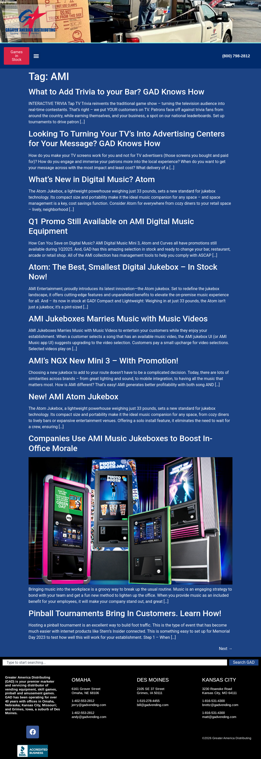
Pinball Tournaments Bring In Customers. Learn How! (125, 613)
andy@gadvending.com (89, 717)
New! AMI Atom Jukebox (73, 396)
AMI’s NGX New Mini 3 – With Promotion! (103, 360)
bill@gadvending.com (152, 705)
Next (225, 648)
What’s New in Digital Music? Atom (92, 179)
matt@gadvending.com (219, 717)
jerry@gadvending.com (89, 705)
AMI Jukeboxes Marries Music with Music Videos (118, 318)
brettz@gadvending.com (220, 705)
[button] (36, 56)
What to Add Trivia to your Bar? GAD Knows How (116, 92)
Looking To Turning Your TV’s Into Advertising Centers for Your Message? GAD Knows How (127, 138)
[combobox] (115, 662)
